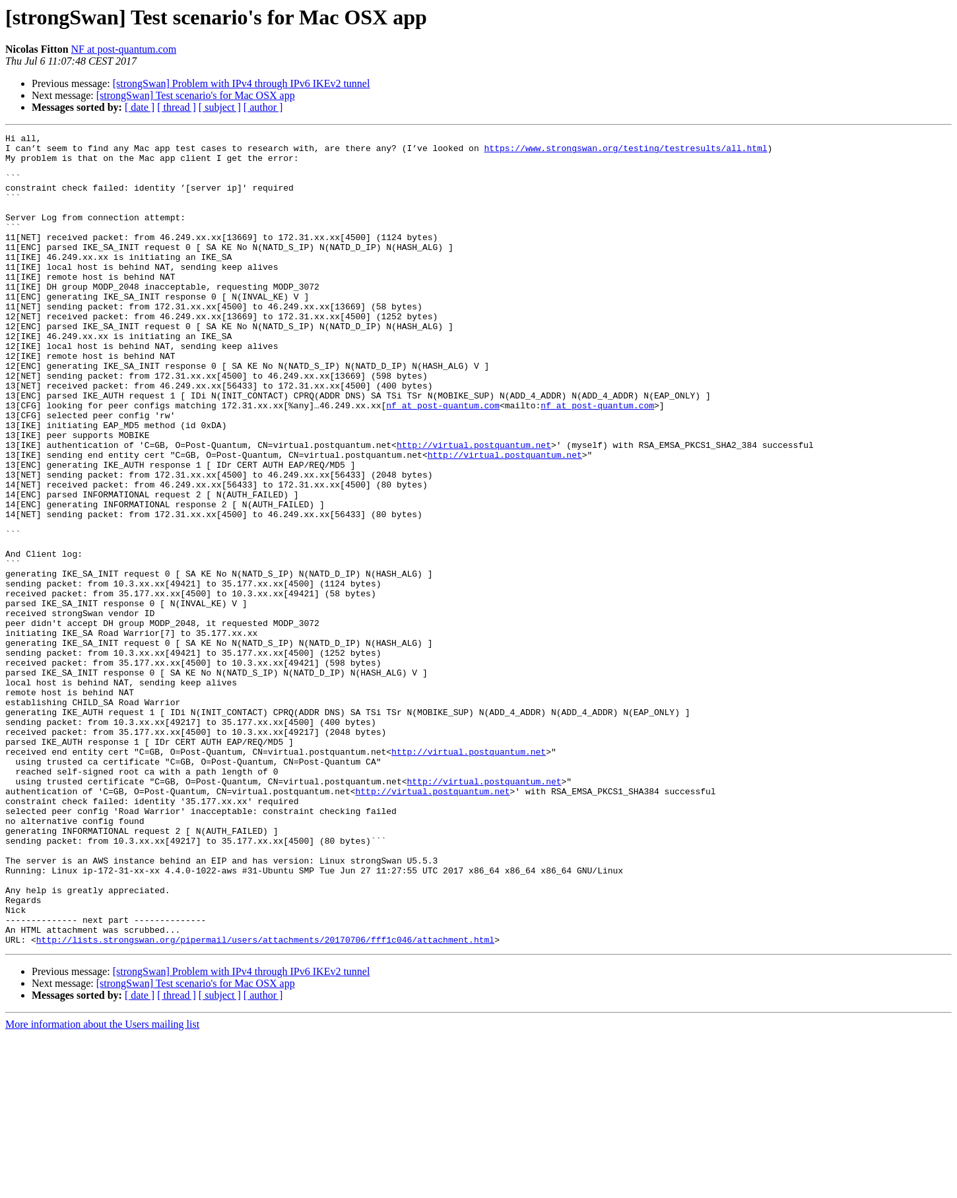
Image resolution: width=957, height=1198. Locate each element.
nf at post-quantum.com (443, 460)
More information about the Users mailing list (102, 1186)
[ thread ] (176, 107)
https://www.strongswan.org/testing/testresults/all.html (625, 152)
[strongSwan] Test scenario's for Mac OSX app (195, 95)
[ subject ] (220, 107)
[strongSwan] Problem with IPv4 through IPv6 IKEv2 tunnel (241, 83)
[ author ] (263, 107)
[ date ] (139, 107)
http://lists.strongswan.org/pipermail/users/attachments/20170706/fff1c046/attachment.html (265, 1102)
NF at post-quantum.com (124, 49)
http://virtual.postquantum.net (474, 508)
